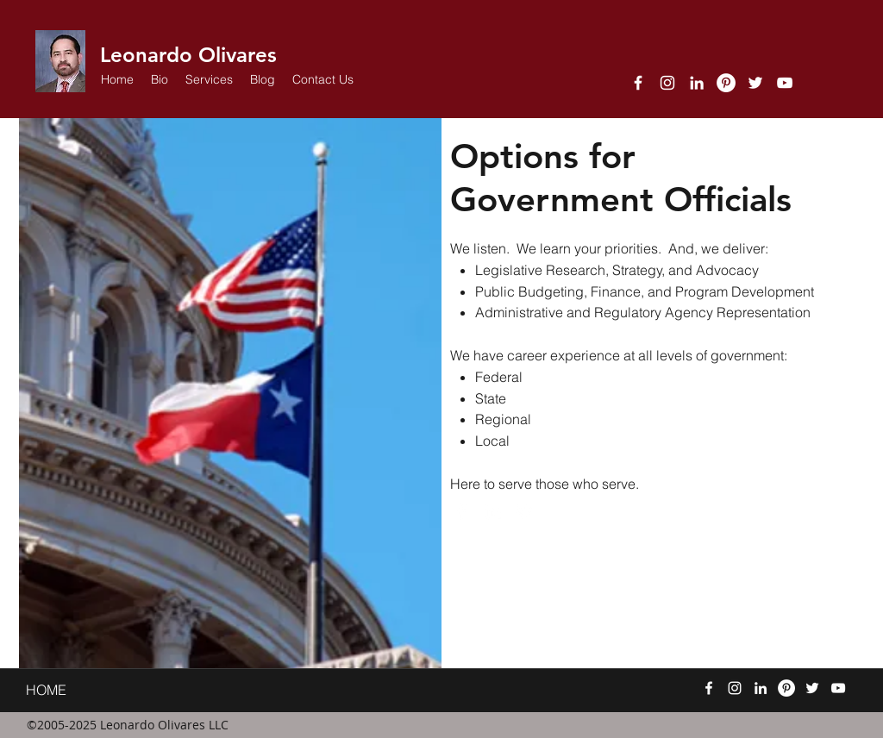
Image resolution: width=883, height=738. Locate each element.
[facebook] (638, 82)
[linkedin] (696, 82)
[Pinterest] (726, 82)
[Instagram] (667, 82)
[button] (209, 79)
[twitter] (755, 82)
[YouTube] (784, 82)
